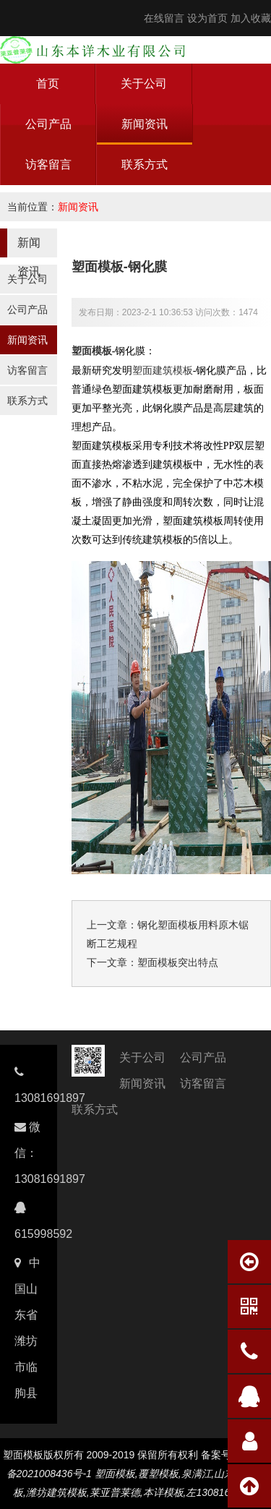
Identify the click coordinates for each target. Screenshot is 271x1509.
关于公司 (144, 83)
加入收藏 (251, 18)
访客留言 (48, 164)
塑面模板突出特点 (177, 962)
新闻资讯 (144, 124)
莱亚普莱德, (116, 1492)
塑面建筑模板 (162, 370)
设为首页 (207, 18)
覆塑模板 (158, 1473)
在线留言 (164, 18)
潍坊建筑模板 (56, 1492)
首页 (47, 83)
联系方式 (144, 164)
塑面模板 (92, 350)
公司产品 (48, 124)
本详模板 (163, 1492)
